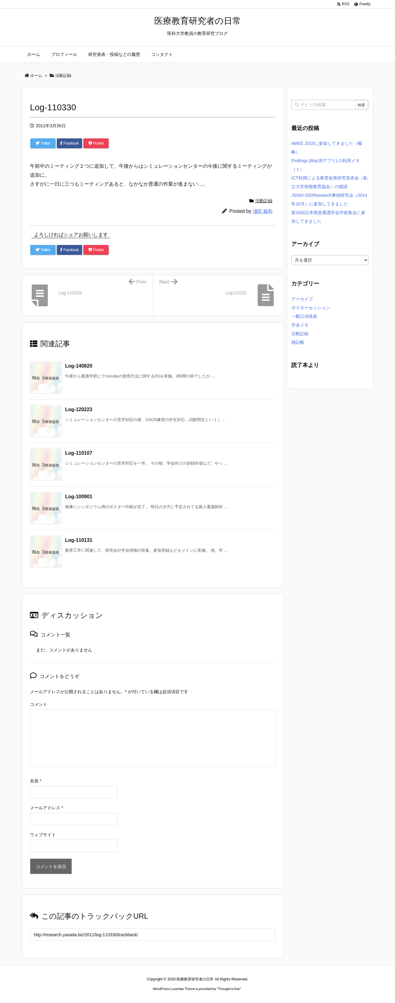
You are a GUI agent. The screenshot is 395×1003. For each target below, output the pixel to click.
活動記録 (263, 200)
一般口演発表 (304, 316)
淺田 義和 (262, 211)
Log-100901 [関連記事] (78, 496)
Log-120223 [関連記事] (78, 409)
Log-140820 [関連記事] (78, 366)
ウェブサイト (43, 834)
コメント (38, 704)
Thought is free (229, 989)
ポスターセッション (310, 307)
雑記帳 (297, 342)
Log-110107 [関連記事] (78, 453)
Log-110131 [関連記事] (78, 540)
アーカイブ (302, 299)
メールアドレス (46, 807)
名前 (35, 780)
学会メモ (300, 324)
